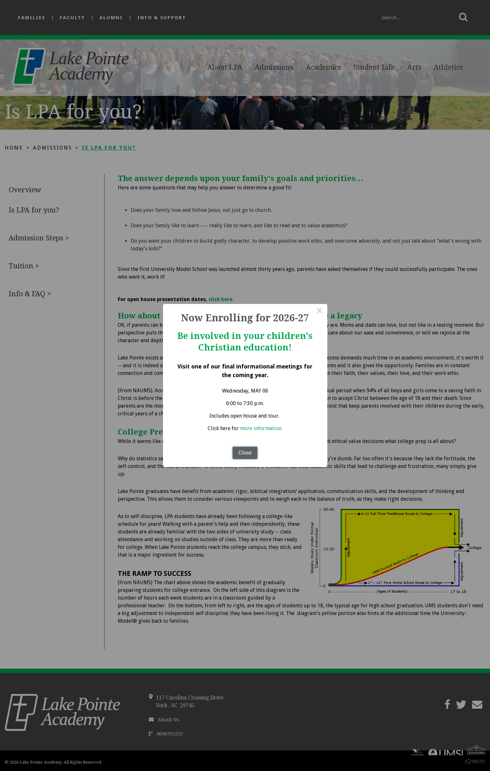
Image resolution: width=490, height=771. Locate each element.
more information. (261, 428)
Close (245, 452)
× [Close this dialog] (319, 311)
